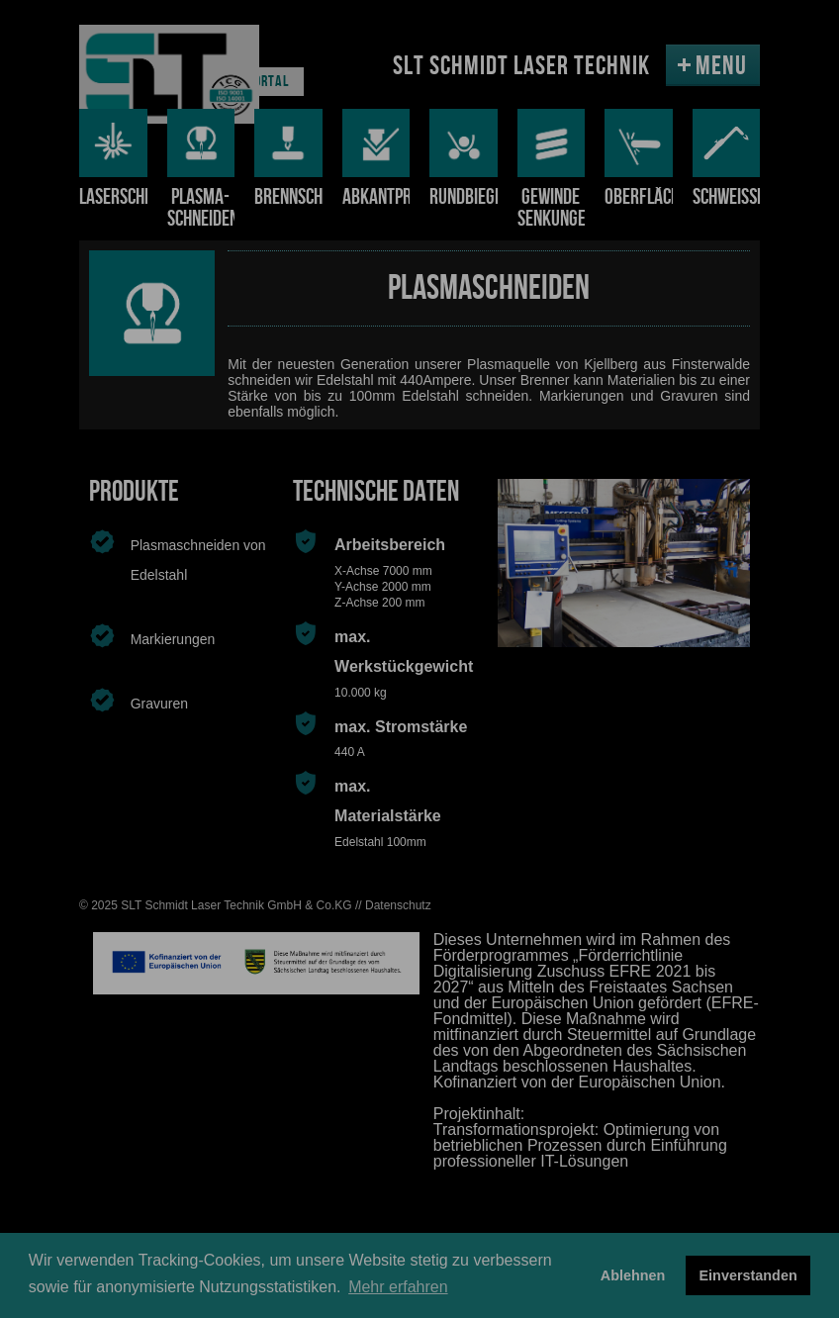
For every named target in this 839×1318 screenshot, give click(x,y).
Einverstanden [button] (748, 1275)
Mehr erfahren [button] (398, 1286)
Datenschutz (398, 905)
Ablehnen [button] (633, 1275)
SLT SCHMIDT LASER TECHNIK (521, 66)
